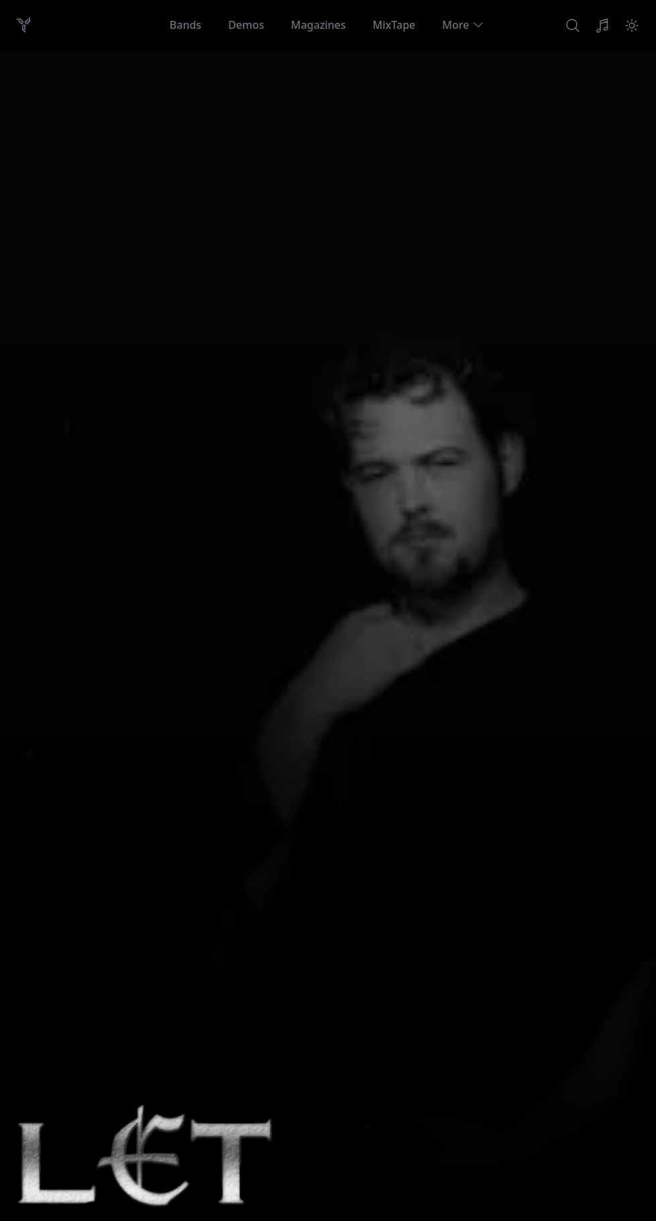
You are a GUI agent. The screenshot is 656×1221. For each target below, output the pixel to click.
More (463, 24)
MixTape (394, 24)
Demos (246, 24)
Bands (185, 24)
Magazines (318, 24)
